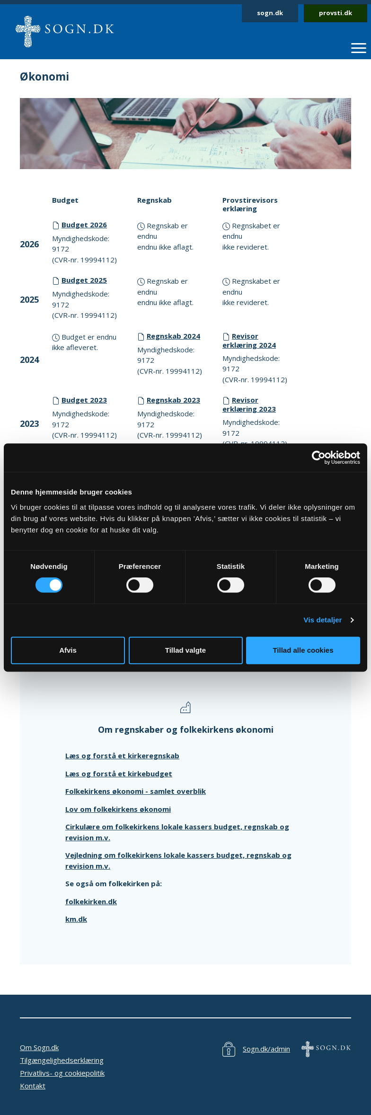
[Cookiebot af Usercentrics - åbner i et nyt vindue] (318, 457)
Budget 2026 (84, 224)
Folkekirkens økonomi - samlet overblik (135, 791)
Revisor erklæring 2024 (249, 340)
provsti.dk (335, 13)
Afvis (68, 650)
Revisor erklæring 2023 (249, 404)
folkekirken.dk (91, 901)
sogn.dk (270, 13)
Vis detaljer (323, 620)
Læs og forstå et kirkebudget (118, 773)
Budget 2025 (84, 280)
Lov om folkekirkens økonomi (118, 809)
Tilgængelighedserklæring (62, 1060)
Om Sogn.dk (39, 1047)
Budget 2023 (84, 400)
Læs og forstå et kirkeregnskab (122, 755)
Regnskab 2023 (173, 400)
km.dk (76, 919)
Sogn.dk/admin (266, 1048)
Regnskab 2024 (173, 336)
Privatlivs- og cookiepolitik (62, 1073)
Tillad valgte (185, 650)
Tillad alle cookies (303, 650)
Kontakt (32, 1085)
